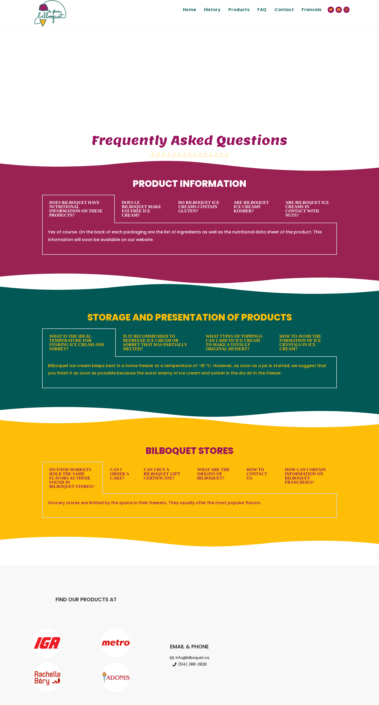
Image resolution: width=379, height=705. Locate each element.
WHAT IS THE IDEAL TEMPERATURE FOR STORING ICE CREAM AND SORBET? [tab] (76, 342)
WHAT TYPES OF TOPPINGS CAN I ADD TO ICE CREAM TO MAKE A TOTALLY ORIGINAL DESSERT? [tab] (234, 342)
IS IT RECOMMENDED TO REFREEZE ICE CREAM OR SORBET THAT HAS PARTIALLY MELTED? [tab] (155, 342)
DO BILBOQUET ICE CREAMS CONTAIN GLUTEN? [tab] (198, 206)
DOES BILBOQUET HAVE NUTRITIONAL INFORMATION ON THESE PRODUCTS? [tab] (76, 208)
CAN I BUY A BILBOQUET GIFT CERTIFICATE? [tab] (162, 473)
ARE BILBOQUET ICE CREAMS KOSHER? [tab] (251, 206)
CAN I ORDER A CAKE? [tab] (119, 473)
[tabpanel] (189, 239)
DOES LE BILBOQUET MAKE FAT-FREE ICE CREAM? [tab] (141, 208)
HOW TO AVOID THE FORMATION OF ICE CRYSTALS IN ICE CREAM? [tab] (300, 342)
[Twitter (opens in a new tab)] (331, 10)
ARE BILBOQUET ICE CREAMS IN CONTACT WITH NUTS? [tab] (307, 208)
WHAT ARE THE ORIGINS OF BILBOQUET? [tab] (213, 473)
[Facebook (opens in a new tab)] (339, 10)
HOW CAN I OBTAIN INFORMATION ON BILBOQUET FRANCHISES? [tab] (305, 475)
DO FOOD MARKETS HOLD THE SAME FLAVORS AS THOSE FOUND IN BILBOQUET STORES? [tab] (71, 478)
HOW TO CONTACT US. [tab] (257, 473)
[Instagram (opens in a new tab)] (346, 10)
